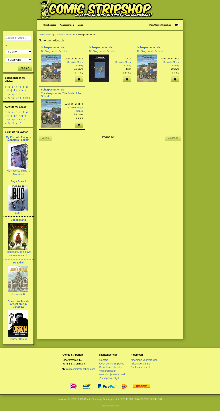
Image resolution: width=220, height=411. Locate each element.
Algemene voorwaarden (144, 359)
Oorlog (79, 65)
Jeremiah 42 (18, 294)
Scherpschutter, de (66, 34)
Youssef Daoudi (18, 339)
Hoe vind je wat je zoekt (112, 374)
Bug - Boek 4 (18, 181)
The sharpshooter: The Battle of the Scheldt (61, 95)
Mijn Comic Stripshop (160, 25)
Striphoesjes (49, 25)
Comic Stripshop (46, 34)
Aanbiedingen (67, 25)
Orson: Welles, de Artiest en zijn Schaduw (18, 304)
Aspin (117, 406)
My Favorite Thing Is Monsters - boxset (18, 138)
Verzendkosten (107, 370)
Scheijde (71, 62)
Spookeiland (18, 219)
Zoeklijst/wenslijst (109, 378)
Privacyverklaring (140, 363)
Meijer (80, 62)
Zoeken (25, 68)
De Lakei (18, 262)
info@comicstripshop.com (80, 369)
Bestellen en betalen (110, 367)
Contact (103, 359)
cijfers (26, 97)
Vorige (45, 137)
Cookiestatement (140, 367)
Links (80, 25)
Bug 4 (18, 212)
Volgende (173, 137)
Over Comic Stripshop (111, 363)
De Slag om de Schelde (54, 51)
